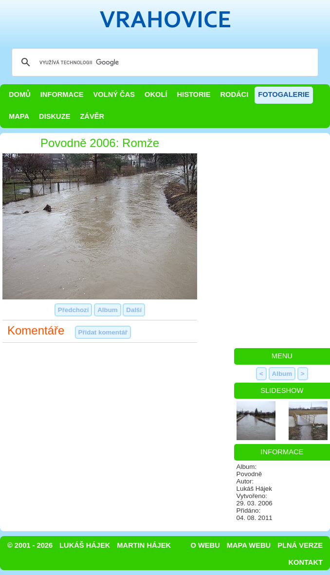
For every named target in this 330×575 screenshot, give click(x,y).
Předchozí (73, 310)
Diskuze (54, 116)
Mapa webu (249, 545)
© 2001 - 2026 (30, 545)
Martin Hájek (144, 545)
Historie (193, 94)
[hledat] (163, 62)
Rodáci (234, 94)
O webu (205, 545)
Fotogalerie (284, 94)
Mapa (19, 116)
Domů (20, 94)
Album (107, 310)
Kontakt (305, 562)
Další (134, 310)
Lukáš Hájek (84, 545)
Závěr (92, 116)
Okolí (156, 94)
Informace (62, 94)
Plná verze (300, 545)
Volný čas (114, 94)
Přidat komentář (103, 332)
